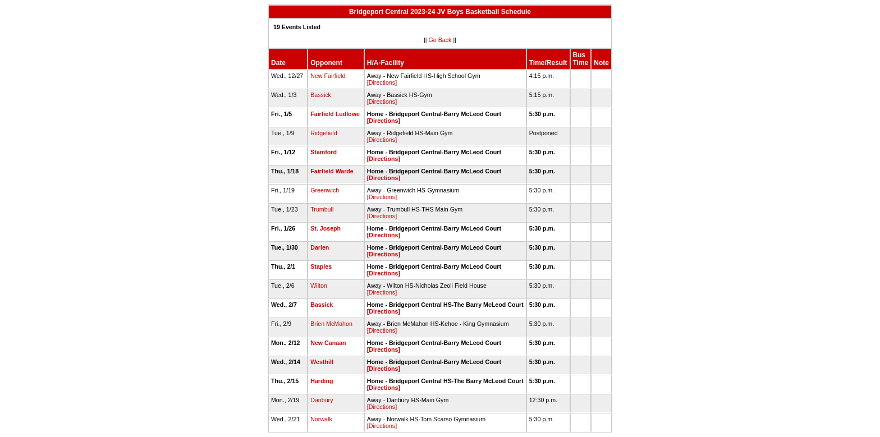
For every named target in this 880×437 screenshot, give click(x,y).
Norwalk (321, 419)
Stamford (323, 152)
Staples (321, 266)
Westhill (321, 361)
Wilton (318, 285)
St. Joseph (325, 228)
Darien (319, 247)
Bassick (320, 94)
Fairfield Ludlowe (335, 114)
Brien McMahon (331, 323)
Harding (321, 381)
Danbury (321, 400)
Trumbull (321, 209)
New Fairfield (327, 75)
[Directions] (382, 82)
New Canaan (328, 342)
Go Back (440, 39)
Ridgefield (323, 133)
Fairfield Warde (332, 171)
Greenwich (324, 190)
